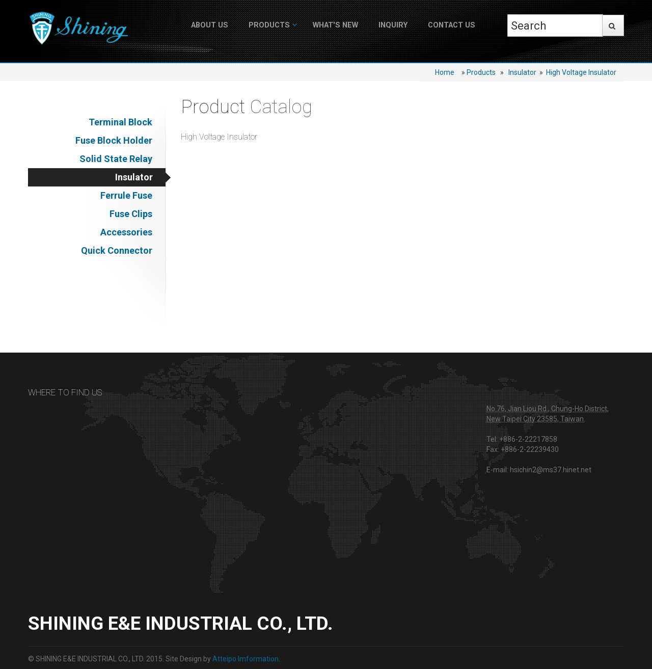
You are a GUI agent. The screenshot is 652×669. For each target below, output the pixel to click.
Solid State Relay (115, 158)
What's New (335, 25)
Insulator (522, 72)
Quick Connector (116, 250)
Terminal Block (120, 122)
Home (444, 72)
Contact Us (451, 25)
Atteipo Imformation (245, 659)
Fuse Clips (131, 213)
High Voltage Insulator (581, 72)
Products (269, 25)
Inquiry (393, 25)
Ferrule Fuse (126, 195)
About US (209, 25)
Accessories (126, 232)
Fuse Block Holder (113, 140)
